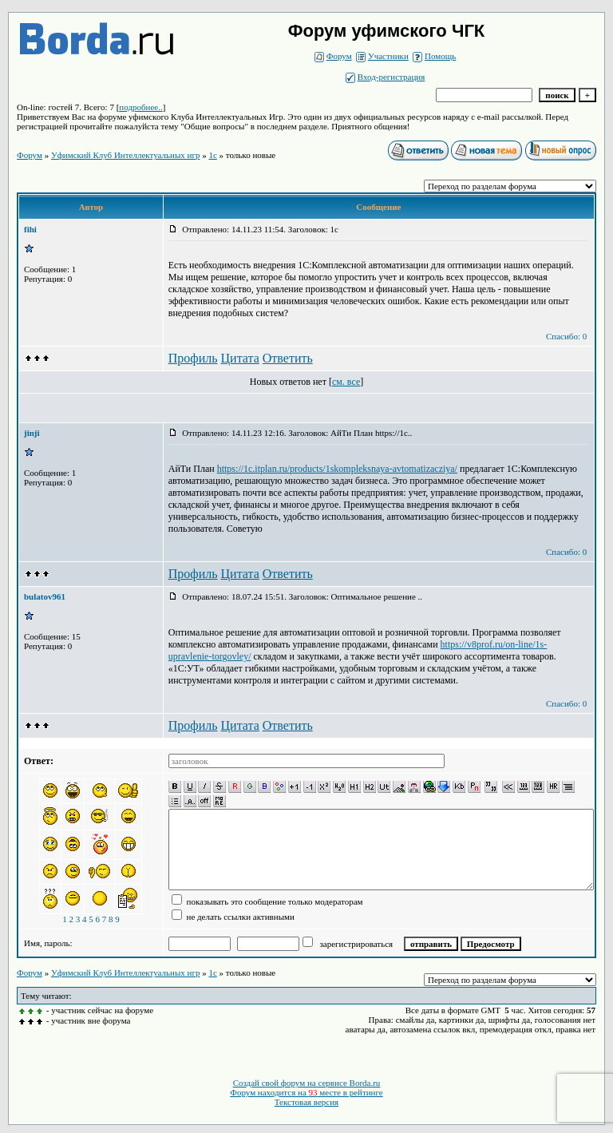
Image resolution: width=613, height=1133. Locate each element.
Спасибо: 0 (566, 336)
